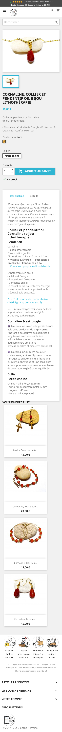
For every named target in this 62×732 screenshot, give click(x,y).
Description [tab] (17, 196)
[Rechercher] (31, 22)
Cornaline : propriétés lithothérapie (30, 266)
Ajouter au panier (35, 171)
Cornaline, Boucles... (25, 562)
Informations (12, 707)
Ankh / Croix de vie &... (25, 450)
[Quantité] (6, 171)
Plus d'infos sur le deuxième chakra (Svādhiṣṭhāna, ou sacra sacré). (27, 300)
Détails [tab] (34, 196)
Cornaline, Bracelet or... (25, 506)
